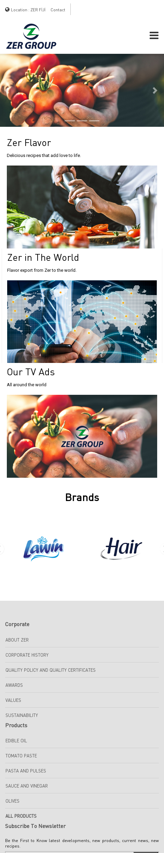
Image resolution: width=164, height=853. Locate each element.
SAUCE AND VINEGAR (26, 786)
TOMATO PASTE (21, 755)
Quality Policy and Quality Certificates (50, 670)
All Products (21, 816)
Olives (12, 801)
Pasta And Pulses (25, 770)
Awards (14, 685)
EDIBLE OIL (16, 740)
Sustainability (21, 715)
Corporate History (27, 655)
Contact (58, 9)
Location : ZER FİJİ (28, 9)
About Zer (17, 640)
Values (13, 700)
